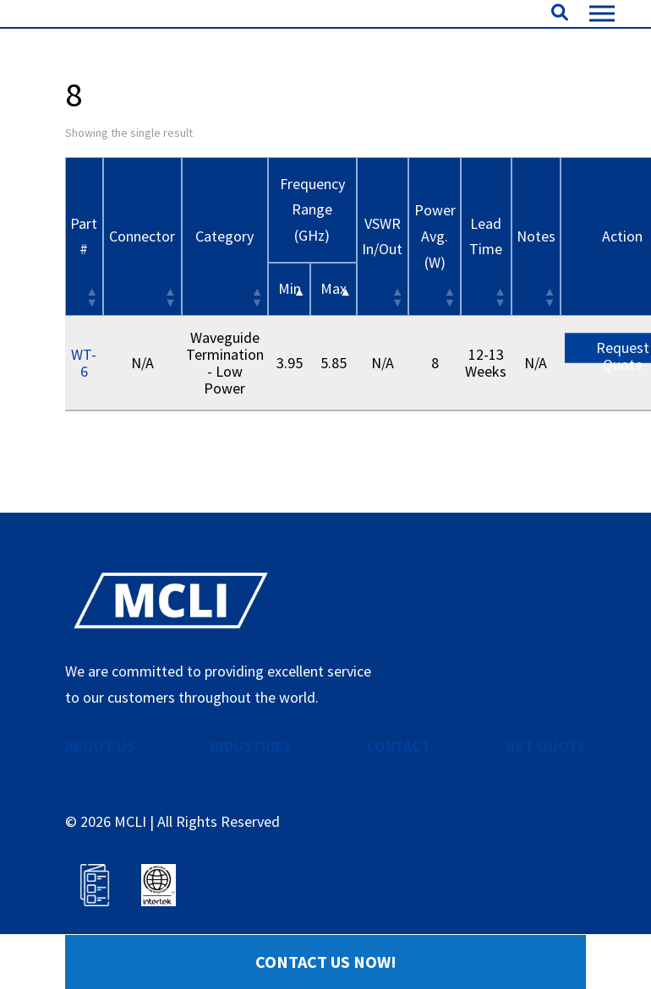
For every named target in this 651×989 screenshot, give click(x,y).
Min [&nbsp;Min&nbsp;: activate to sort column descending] (289, 340)
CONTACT (398, 797)
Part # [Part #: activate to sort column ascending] (83, 288)
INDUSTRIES (251, 797)
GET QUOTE (546, 797)
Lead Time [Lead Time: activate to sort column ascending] (485, 288)
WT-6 (83, 414)
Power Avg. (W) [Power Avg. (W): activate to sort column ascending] (435, 288)
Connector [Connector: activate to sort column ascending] (142, 287)
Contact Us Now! (326, 961)
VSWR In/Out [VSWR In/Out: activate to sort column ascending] (382, 288)
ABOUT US (100, 797)
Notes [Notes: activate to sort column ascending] (536, 287)
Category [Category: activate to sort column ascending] (224, 287)
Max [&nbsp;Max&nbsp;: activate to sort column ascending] (333, 340)
